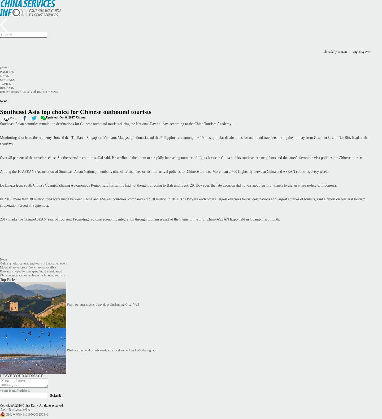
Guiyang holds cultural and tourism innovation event (33, 263)
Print (13, 118)
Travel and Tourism (34, 92)
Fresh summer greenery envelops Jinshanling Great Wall (103, 304)
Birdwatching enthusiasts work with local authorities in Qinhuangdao (111, 350)
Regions (7, 88)
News (4, 76)
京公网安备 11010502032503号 (27, 416)
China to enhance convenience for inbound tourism (32, 275)
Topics (5, 84)
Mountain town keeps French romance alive (28, 267)
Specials (7, 80)
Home (4, 68)
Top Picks (7, 279)
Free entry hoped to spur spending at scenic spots (31, 271)
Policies (7, 72)
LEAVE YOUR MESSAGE (21, 376)
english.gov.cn (362, 52)
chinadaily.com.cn (335, 52)
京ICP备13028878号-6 (15, 411)
